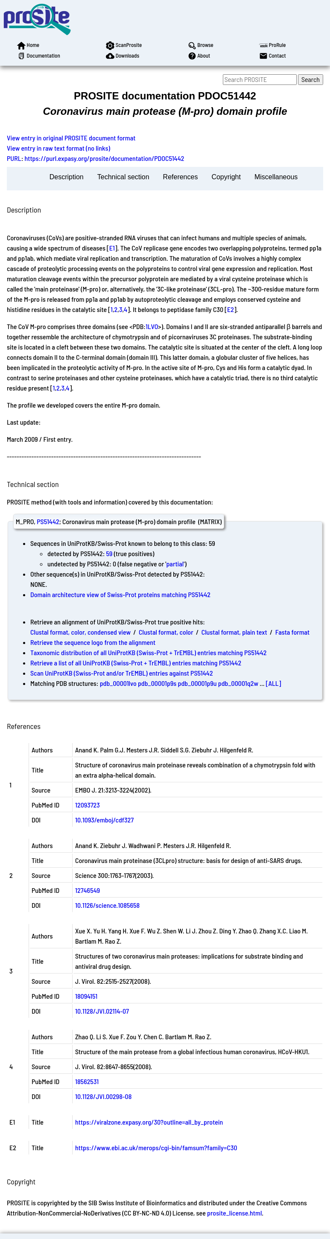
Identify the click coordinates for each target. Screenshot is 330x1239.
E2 (230, 309)
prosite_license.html (234, 1213)
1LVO (152, 326)
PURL (14, 158)
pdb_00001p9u (197, 683)
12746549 (87, 890)
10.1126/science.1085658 (107, 905)
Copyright (225, 177)
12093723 (87, 805)
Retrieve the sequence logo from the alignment (92, 642)
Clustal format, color (166, 632)
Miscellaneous (276, 177)
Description (67, 177)
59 (109, 553)
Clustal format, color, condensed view (80, 632)
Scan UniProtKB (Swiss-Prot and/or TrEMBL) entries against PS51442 (121, 673)
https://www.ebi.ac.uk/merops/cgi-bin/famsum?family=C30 (156, 1147)
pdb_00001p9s (157, 683)
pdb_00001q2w (238, 683)
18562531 (87, 1081)
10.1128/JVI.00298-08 (103, 1096)
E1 (112, 248)
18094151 (86, 996)
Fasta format (292, 632)
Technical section (123, 177)
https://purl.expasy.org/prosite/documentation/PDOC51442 (104, 158)
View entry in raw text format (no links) (58, 148)
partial (175, 564)
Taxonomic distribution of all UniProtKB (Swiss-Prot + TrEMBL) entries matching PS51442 (148, 652)
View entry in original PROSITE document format (71, 138)
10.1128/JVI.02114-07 (102, 1011)
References (180, 177)
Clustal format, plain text (234, 632)
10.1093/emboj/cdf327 (104, 820)
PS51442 (48, 521)
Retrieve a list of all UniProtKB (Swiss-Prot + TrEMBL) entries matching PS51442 (135, 663)
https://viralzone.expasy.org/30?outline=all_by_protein (149, 1122)
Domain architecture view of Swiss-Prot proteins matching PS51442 (120, 594)
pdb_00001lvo (118, 683)
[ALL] (273, 683)
